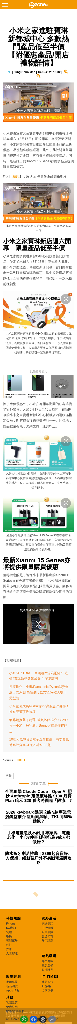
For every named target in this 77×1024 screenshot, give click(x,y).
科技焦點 (13, 918)
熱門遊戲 (47, 961)
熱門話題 (47, 940)
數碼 (9, 936)
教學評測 (13, 976)
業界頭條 (47, 981)
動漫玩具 (47, 969)
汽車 (9, 949)
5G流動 (11, 927)
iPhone (10, 923)
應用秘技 (12, 981)
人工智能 (12, 953)
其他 (10, 997)
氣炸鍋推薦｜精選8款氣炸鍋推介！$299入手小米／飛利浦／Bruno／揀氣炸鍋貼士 (38, 725)
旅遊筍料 (47, 936)
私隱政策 (12, 1002)
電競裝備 (47, 965)
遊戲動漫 (49, 956)
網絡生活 (49, 918)
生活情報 (47, 927)
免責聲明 (12, 1006)
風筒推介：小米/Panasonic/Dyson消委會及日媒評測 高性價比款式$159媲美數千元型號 (39, 692)
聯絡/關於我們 (15, 1011)
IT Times (50, 976)
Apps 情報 (13, 990)
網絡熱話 (47, 923)
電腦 (9, 932)
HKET (21, 760)
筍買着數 (47, 932)
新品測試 (12, 986)
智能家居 (12, 940)
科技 (9, 775)
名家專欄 (47, 990)
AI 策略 (46, 986)
